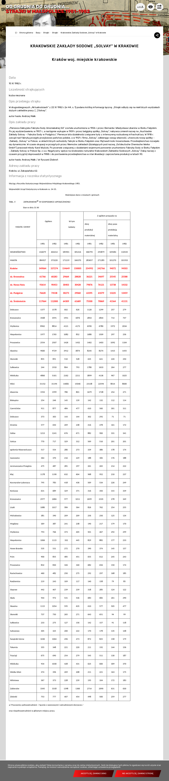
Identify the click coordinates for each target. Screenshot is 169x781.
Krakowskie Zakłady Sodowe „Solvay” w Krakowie (83, 39)
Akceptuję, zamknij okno (93, 773)
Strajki (46, 39)
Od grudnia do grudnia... (49, 10)
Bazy (38, 39)
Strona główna (26, 39)
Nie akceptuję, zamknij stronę (137, 773)
